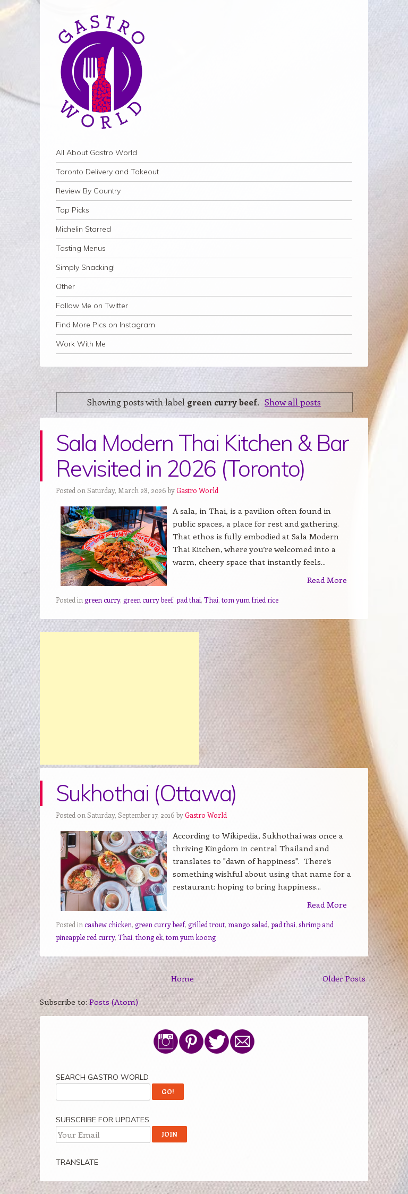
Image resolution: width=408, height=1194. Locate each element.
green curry (102, 599)
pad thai (188, 599)
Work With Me (81, 344)
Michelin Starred (83, 229)
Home (182, 978)
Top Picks (72, 210)
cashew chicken (108, 924)
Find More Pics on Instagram (105, 324)
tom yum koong (191, 937)
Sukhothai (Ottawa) (146, 793)
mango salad (248, 924)
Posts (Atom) (113, 1001)
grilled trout (206, 924)
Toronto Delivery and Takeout (107, 171)
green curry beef (148, 599)
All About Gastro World (96, 152)
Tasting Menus (81, 248)
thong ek (149, 937)
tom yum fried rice (250, 599)
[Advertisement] (119, 698)
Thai (211, 599)
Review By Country (88, 191)
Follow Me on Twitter (92, 305)
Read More (327, 579)
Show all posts (293, 402)
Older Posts (344, 978)
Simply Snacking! (85, 267)
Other (65, 286)
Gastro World (197, 490)
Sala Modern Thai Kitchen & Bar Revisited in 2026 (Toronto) (202, 455)
